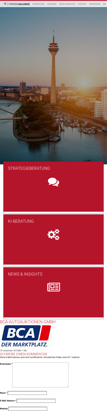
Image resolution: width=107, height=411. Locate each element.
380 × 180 (22, 350)
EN (104, 4)
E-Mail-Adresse (8, 400)
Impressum (94, 4)
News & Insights (67, 4)
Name (3, 393)
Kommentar (6, 364)
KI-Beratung (38, 4)
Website (4, 408)
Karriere (51, 4)
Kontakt (82, 4)
